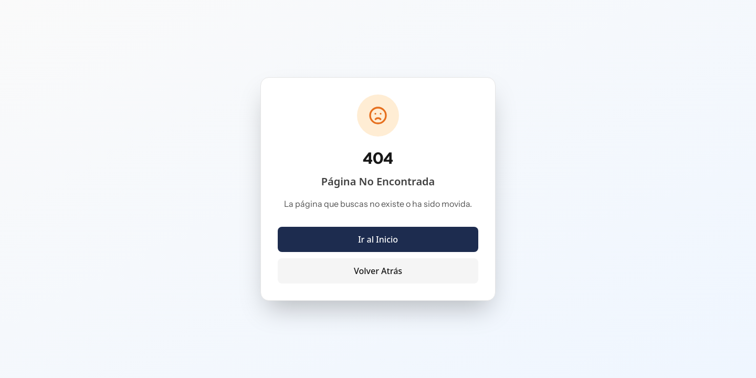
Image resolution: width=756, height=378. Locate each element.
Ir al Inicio (378, 239)
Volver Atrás (378, 271)
